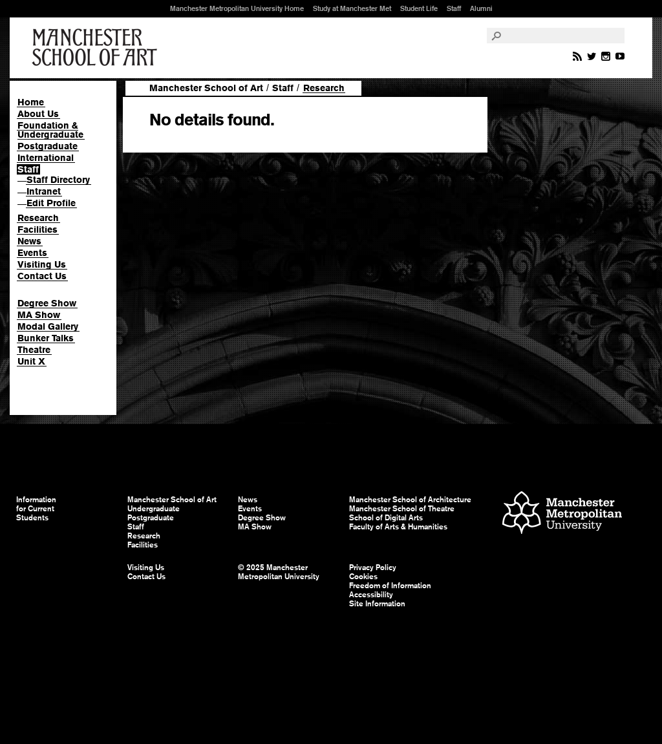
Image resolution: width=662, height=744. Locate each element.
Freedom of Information (390, 585)
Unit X (31, 361)
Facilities (37, 229)
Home (30, 102)
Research (38, 218)
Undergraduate (153, 508)
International (45, 158)
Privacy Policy (372, 567)
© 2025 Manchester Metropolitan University (278, 572)
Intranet (44, 191)
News (29, 241)
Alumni (481, 8)
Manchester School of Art (97, 47)
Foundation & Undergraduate (50, 130)
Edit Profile (51, 203)
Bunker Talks (45, 338)
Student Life (419, 8)
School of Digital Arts (386, 517)
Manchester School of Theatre (401, 508)
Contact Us (42, 276)
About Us (38, 114)
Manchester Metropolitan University (562, 514)
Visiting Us (41, 264)
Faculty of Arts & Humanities (398, 526)
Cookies (363, 576)
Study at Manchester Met (352, 8)
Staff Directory (58, 180)
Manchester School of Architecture (410, 499)
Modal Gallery (47, 326)
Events (32, 253)
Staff (454, 8)
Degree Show (46, 303)
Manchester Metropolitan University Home (237, 8)
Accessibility (371, 594)
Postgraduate (47, 146)
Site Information (377, 603)
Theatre (33, 350)
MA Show (38, 315)
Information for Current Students (36, 508)
